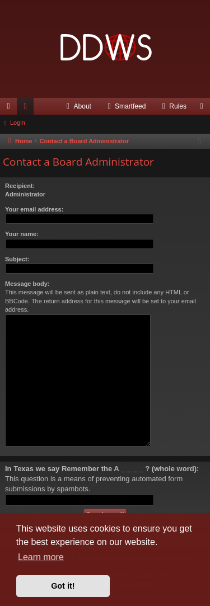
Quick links (10, 108)
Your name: (22, 234)
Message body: (27, 283)
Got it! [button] (62, 585)
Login (17, 122)
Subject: (17, 259)
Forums (27, 108)
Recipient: (20, 185)
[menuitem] (77, 106)
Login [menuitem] (204, 108)
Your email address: (34, 209)
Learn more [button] (41, 557)
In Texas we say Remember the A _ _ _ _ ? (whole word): (102, 468)
